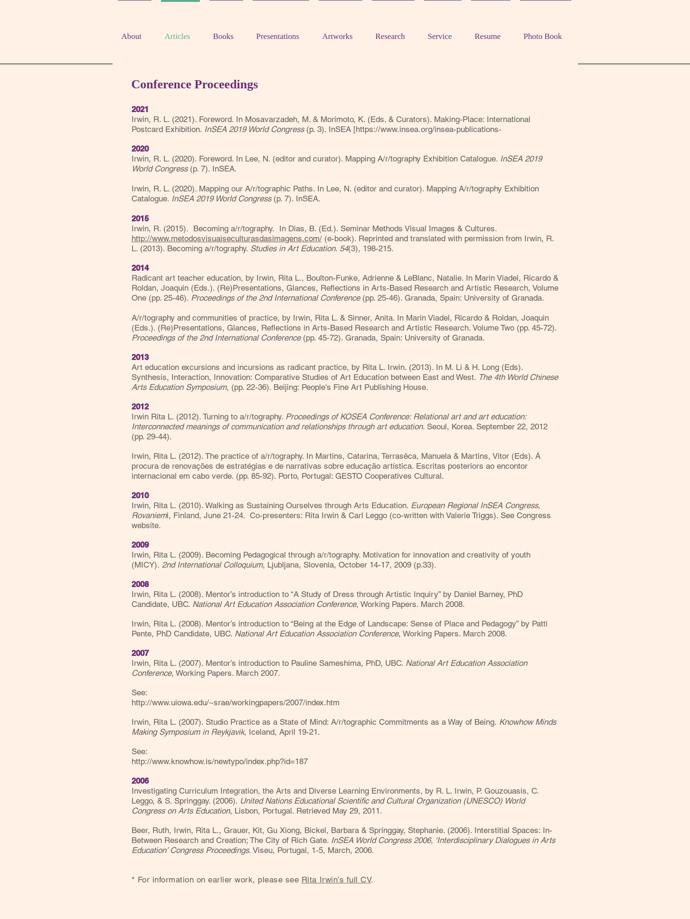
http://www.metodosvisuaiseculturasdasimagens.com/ (227, 238)
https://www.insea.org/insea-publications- (428, 129)
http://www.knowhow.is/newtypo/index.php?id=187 (220, 761)
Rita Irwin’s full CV (336, 879)
